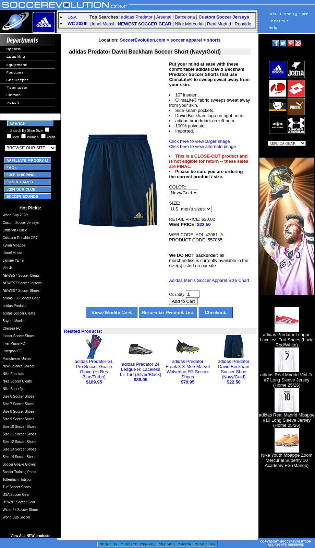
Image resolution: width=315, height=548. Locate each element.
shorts (214, 40)
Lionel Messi (101, 23)
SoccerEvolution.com (143, 40)
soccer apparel (186, 40)
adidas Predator (137, 17)
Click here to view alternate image (202, 146)
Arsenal (163, 17)
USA (72, 17)
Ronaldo (243, 23)
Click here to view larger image (199, 141)
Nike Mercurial (189, 23)
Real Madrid (219, 23)
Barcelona (185, 17)
